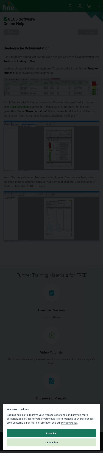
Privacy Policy (69, 422)
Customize (51, 442)
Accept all (51, 433)
